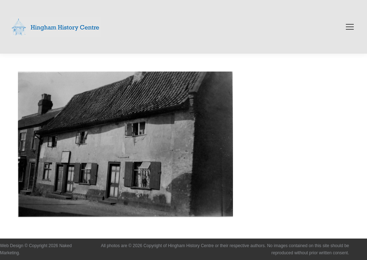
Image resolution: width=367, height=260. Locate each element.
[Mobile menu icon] (349, 26)
